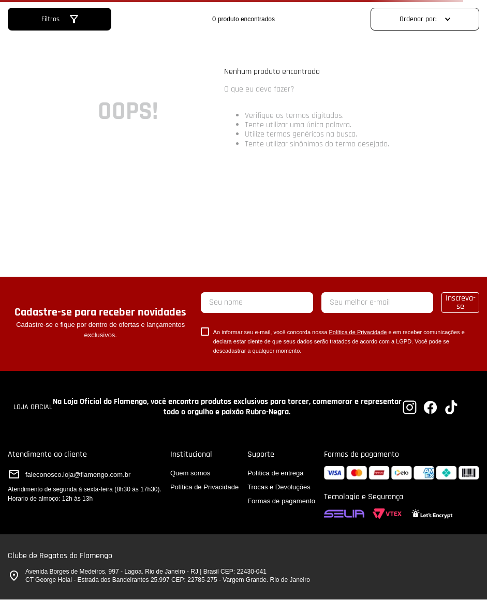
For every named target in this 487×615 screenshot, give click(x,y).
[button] (59, 19)
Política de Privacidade (358, 332)
